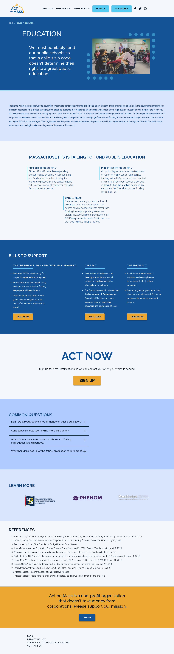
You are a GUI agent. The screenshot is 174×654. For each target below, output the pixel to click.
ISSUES (19, 23)
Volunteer (121, 8)
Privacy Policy (36, 639)
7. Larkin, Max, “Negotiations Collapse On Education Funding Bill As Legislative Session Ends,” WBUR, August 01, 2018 (66, 560)
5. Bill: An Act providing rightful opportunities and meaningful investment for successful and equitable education (63, 552)
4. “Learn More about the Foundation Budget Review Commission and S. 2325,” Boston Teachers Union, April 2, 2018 (66, 548)
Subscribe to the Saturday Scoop (48, 642)
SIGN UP (87, 380)
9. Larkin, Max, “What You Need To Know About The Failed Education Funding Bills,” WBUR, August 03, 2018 (61, 568)
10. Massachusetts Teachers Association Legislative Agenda (40, 572)
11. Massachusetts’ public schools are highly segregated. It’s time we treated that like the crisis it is (58, 576)
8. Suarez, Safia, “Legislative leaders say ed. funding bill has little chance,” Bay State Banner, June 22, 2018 (61, 564)
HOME (11, 23)
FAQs (30, 636)
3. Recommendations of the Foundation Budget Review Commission (44, 544)
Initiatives (62, 8)
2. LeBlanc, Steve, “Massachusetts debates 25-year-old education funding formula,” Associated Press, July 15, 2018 (66, 540)
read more (23, 316)
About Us (47, 8)
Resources (80, 8)
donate (100, 8)
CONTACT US (34, 645)
